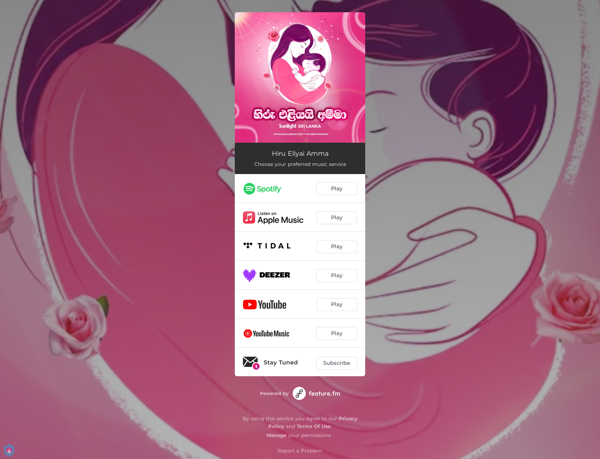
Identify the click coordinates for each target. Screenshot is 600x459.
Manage (277, 435)
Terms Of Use (314, 426)
